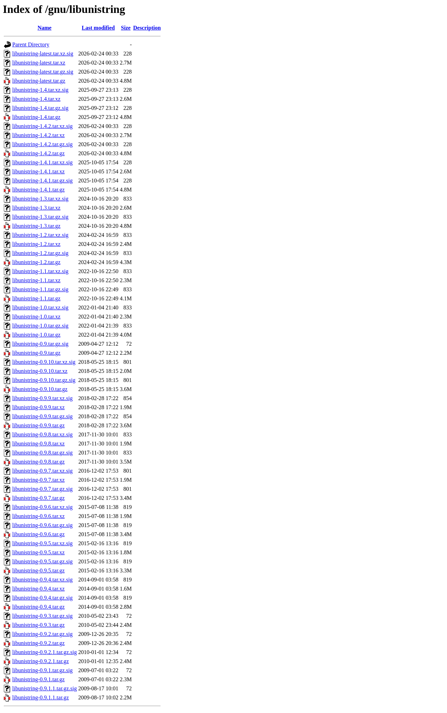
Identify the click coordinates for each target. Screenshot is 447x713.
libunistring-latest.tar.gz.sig (42, 72)
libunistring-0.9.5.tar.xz (38, 552)
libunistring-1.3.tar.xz (36, 208)
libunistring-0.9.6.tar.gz (38, 534)
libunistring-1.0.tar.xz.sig (40, 307)
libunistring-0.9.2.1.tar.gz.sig (44, 652)
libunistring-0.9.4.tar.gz (38, 607)
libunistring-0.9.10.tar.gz (39, 389)
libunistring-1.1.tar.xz (36, 280)
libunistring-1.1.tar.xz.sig (40, 271)
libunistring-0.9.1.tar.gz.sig (42, 670)
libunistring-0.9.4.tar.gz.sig (42, 598)
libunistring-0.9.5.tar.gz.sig (42, 561)
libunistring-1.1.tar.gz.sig (40, 289)
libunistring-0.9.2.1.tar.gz (40, 661)
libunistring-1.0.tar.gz (36, 335)
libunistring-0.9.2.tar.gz (38, 643)
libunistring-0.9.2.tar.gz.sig (42, 634)
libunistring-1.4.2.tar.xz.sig (42, 126)
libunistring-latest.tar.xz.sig (42, 54)
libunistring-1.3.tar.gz (36, 226)
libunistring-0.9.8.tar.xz (38, 443)
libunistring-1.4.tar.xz (36, 99)
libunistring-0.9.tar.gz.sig (40, 344)
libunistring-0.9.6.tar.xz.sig (42, 507)
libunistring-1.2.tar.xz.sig (40, 235)
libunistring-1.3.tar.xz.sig (40, 199)
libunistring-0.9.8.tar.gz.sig (42, 453)
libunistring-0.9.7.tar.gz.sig (42, 489)
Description (147, 28)
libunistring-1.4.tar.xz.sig (40, 90)
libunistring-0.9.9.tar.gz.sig (42, 416)
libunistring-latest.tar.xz (38, 63)
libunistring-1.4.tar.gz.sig (40, 108)
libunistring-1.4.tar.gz (36, 117)
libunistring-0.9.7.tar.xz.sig (42, 471)
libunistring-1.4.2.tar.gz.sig (42, 144)
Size (126, 28)
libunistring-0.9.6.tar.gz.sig (42, 525)
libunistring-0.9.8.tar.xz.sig (42, 434)
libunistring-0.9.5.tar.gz (38, 570)
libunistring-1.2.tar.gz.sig (40, 253)
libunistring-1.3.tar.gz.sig (40, 217)
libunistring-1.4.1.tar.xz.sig (42, 162)
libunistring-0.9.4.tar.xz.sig (42, 580)
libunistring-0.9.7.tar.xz (38, 480)
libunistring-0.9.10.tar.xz (39, 371)
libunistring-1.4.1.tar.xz (38, 171)
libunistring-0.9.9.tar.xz (38, 407)
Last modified (98, 28)
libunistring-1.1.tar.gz (36, 298)
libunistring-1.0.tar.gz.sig (40, 326)
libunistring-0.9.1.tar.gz (38, 679)
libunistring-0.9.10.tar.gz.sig (43, 380)
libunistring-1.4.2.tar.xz (38, 135)
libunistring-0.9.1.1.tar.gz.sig (44, 688)
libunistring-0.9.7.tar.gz (38, 498)
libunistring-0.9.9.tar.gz (38, 425)
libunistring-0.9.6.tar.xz (38, 516)
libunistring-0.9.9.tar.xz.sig (42, 398)
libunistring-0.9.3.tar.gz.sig (42, 616)
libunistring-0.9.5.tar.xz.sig (42, 543)
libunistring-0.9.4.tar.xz (38, 589)
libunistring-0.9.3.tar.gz (38, 625)
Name (44, 28)
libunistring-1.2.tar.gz (36, 262)
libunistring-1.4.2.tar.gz (38, 153)
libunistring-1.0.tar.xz (36, 317)
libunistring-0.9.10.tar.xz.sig (43, 362)
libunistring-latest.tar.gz (38, 81)
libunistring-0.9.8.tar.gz (38, 462)
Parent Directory (30, 44)
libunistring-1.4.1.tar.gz (38, 190)
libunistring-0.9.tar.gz (36, 353)
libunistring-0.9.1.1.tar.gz (40, 697)
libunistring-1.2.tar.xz (36, 244)
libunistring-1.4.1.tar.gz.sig (42, 180)
